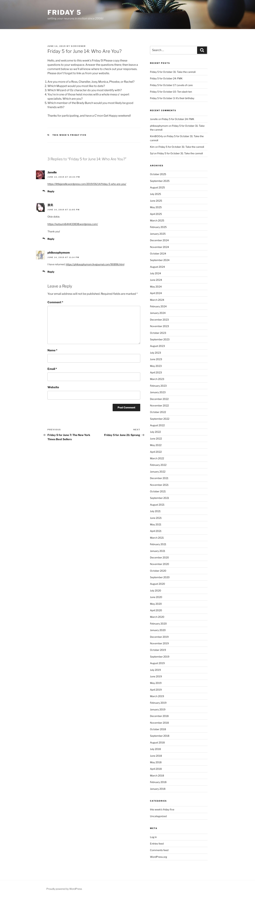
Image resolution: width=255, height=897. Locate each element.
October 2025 (158, 174)
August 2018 (157, 742)
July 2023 (155, 352)
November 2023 (159, 326)
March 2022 (157, 458)
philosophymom (58, 252)
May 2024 (156, 286)
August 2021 (157, 504)
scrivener (78, 46)
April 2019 (156, 689)
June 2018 (156, 755)
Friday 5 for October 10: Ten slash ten (171, 91)
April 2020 (156, 610)
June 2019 (156, 676)
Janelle (52, 172)
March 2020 (157, 616)
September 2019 (159, 656)
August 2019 (157, 663)
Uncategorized (158, 816)
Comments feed (159, 850)
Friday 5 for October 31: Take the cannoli (173, 71)
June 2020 (156, 597)
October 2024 (158, 253)
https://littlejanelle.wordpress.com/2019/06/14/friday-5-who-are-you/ (86, 183)
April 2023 (156, 372)
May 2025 (156, 207)
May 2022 (156, 445)
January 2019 (157, 709)
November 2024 (159, 246)
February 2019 (158, 702)
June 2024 (156, 279)
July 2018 (155, 749)
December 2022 (159, 398)
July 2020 (155, 590)
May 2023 (156, 365)
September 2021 (159, 497)
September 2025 (159, 180)
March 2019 (157, 696)
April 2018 (156, 768)
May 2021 (155, 524)
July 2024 (155, 273)
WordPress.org (158, 856)
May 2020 (156, 603)
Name (52, 350)
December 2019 (159, 636)
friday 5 (64, 12)
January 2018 (157, 788)
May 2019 (156, 682)
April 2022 (156, 451)
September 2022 (159, 418)
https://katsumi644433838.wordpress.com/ (72, 223)
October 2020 (158, 570)
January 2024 (158, 312)
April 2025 (156, 213)
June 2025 (156, 200)
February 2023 (158, 385)
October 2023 (158, 332)
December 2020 (159, 557)
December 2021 (159, 478)
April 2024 (156, 293)
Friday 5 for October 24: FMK (166, 78)
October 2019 (158, 649)
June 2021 (156, 517)
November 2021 (159, 484)
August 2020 (157, 583)
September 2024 (159, 260)
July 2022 (155, 431)
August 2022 (157, 425)
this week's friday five (69, 135)
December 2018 (159, 715)
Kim (152, 146)
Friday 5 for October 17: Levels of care (171, 85)
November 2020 (159, 563)
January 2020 (158, 630)
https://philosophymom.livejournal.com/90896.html (95, 264)
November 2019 (159, 643)
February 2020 (158, 623)
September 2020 (160, 577)
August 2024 (157, 266)
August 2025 (157, 187)
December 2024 (159, 240)
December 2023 (159, 319)
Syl (151, 153)
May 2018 (156, 762)
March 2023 (157, 378)
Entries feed (157, 843)
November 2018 (159, 722)
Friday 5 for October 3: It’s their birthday (172, 98)
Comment (55, 302)
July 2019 (155, 669)
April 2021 (156, 530)
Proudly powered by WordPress (64, 888)
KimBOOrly (156, 136)
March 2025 (157, 220)
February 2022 (158, 464)
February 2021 (158, 544)
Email (52, 369)
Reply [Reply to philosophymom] (50, 271)
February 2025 (158, 226)
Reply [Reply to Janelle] (50, 191)
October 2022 (158, 412)
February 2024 (158, 306)
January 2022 (157, 471)
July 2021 (155, 511)
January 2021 (157, 550)
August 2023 (157, 345)
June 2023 (156, 359)
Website (53, 387)
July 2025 (155, 193)
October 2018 (158, 729)
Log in (153, 837)
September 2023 (159, 339)
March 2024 (157, 299)
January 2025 (158, 233)
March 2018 (157, 775)
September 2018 (159, 735)
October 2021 (158, 491)
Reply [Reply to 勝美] (50, 238)
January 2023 (158, 392)
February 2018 (158, 782)
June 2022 (156, 438)
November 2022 (159, 405)
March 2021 (157, 537)
